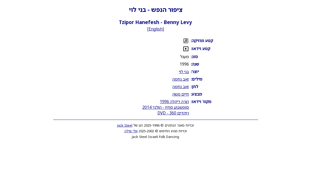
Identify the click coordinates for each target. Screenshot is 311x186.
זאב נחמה (180, 79)
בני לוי (184, 71)
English (156, 29)
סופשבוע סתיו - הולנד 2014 (165, 107)
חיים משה (180, 94)
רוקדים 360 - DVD (173, 113)
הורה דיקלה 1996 (174, 101)
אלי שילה (131, 131)
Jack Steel (124, 125)
